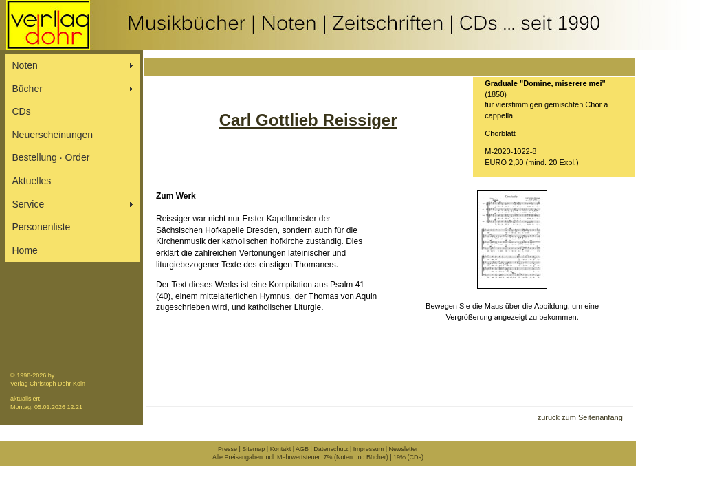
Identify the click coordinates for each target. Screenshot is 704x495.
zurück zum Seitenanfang (580, 417)
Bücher (27, 88)
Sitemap (253, 449)
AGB (302, 449)
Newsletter (404, 449)
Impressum (368, 449)
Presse (227, 449)
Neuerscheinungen (53, 134)
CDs (21, 111)
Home (25, 250)
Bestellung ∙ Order (51, 157)
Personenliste (41, 226)
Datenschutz (331, 449)
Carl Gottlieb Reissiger (308, 120)
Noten (25, 65)
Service (28, 204)
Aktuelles (32, 180)
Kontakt (281, 449)
